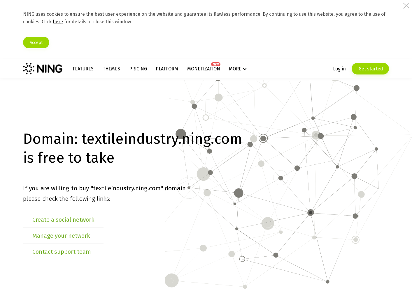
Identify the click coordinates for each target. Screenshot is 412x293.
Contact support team (74, 251)
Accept (52, 42)
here (93, 21)
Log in (327, 69)
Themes (120, 69)
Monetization (206, 69)
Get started (358, 69)
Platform (172, 69)
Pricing (145, 69)
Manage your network (73, 235)
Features (94, 69)
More (236, 69)
